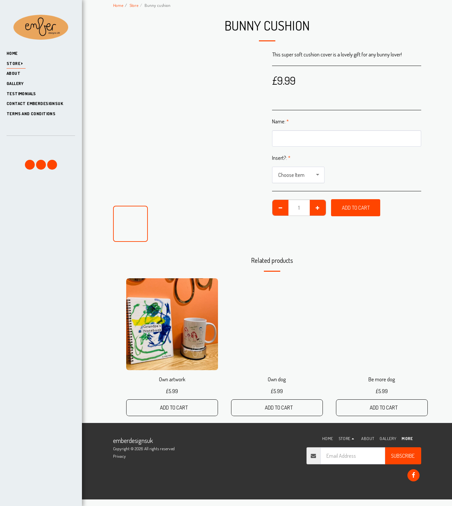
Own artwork (172, 379)
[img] (172, 324)
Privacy (119, 456)
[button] (40, 145)
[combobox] (298, 175)
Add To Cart (356, 207)
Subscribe (403, 455)
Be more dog (381, 379)
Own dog (277, 379)
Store (133, 5)
